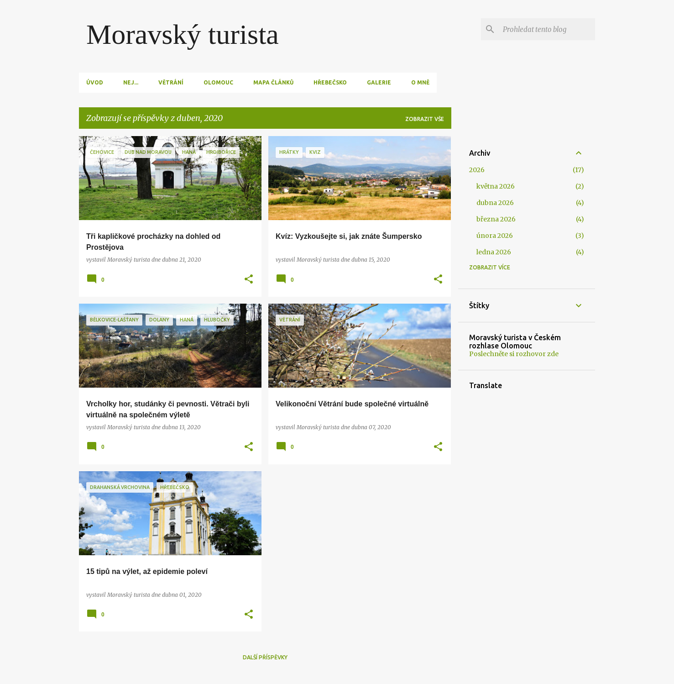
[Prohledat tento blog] (547, 29)
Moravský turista (182, 34)
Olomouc (218, 82)
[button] (248, 280)
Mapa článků (273, 82)
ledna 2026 (493, 252)
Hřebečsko (330, 82)
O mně (420, 82)
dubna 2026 (495, 203)
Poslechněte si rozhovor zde (514, 354)
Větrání (170, 82)
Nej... (130, 82)
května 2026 (495, 186)
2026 (477, 170)
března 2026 (496, 219)
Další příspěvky (265, 657)
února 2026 (494, 236)
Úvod (94, 82)
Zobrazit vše (424, 119)
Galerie (379, 82)
